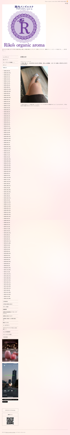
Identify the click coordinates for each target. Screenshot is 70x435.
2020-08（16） (7, 210)
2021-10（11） (7, 181)
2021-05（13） (7, 191)
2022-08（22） (7, 161)
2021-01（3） (7, 200)
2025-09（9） (7, 85)
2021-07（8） (7, 187)
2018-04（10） (7, 261)
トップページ (6, 57)
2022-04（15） (7, 169)
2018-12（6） (7, 245)
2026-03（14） (7, 72)
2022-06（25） (7, 165)
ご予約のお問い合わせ (7, 304)
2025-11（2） (7, 81)
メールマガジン (6, 325)
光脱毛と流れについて (7, 316)
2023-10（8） (7, 132)
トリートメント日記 (7, 334)
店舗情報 (5, 309)
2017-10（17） (7, 273)
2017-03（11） (7, 288)
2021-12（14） (7, 177)
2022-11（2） (7, 154)
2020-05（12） (7, 216)
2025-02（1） (7, 99)
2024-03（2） (7, 122)
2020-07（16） (7, 212)
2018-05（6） (7, 259)
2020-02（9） (7, 222)
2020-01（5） (7, 224)
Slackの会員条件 (6, 331)
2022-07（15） (7, 163)
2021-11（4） (7, 179)
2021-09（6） (7, 183)
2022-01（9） (7, 175)
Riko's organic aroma (10, 432)
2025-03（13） (7, 97)
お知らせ (5, 67)
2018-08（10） (7, 253)
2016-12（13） (7, 294)
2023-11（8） (7, 130)
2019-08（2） (7, 234)
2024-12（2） (7, 103)
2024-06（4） (7, 115)
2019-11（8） (7, 228)
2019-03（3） (7, 238)
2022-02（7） (7, 173)
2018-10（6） (7, 249)
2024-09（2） (7, 109)
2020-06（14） (7, 214)
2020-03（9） (7, 220)
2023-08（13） (7, 136)
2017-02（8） (7, 290)
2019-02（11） (7, 241)
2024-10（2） (7, 107)
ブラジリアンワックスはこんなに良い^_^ (10, 328)
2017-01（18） (7, 292)
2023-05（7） (7, 142)
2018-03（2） (7, 263)
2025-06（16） (7, 91)
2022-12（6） (7, 152)
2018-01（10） (7, 267)
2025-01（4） (7, 101)
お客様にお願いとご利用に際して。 (9, 319)
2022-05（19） (7, 167)
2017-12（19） (7, 269)
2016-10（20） (7, 298)
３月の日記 (5, 337)
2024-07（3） (7, 113)
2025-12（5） (7, 78)
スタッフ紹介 (6, 306)
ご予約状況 (5, 301)
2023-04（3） (7, 144)
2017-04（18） (7, 286)
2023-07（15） (7, 138)
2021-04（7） (7, 193)
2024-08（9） (7, 111)
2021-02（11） (7, 197)
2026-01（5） (7, 76)
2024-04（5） (7, 120)
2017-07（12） (7, 280)
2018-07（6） (7, 255)
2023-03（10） (7, 146)
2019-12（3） (7, 226)
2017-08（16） (7, 277)
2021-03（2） (7, 195)
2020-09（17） (7, 208)
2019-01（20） (7, 243)
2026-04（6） (7, 70)
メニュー (5, 65)
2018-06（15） (7, 257)
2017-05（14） (7, 284)
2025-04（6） (7, 95)
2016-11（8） (7, 296)
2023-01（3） (7, 150)
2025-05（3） (7, 93)
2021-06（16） (7, 189)
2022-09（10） (7, 158)
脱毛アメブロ (6, 322)
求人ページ (5, 59)
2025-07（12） (7, 89)
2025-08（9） (7, 87)
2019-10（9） (7, 230)
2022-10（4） (7, 156)
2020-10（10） (7, 206)
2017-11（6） (7, 271)
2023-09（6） (7, 134)
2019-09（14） (7, 232)
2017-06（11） (7, 282)
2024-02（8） (7, 124)
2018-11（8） (7, 247)
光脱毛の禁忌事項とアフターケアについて (10, 312)
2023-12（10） (7, 128)
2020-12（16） (7, 202)
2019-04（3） (7, 236)
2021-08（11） (7, 185)
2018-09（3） (7, 251)
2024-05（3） (7, 117)
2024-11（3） (7, 105)
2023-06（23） (7, 140)
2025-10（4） (7, 83)
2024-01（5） (7, 126)
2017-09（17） (7, 275)
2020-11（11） (7, 204)
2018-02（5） (7, 265)
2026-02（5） (7, 74)
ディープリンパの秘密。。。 (9, 62)
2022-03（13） (7, 171)
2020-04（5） (7, 218)
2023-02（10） (7, 148)
